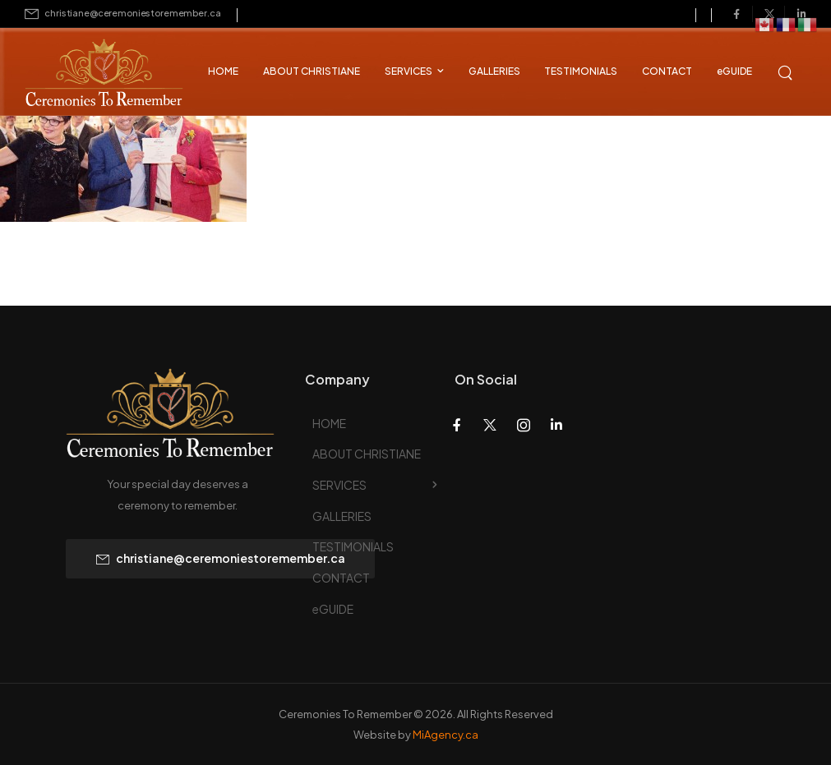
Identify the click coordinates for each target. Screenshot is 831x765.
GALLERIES (494, 71)
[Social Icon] (736, 14)
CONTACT (667, 71)
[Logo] (90, 74)
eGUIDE (734, 71)
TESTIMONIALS (580, 71)
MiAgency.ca (445, 734)
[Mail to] (122, 13)
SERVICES (408, 71)
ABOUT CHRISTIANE (311, 71)
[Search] (787, 71)
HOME (223, 71)
